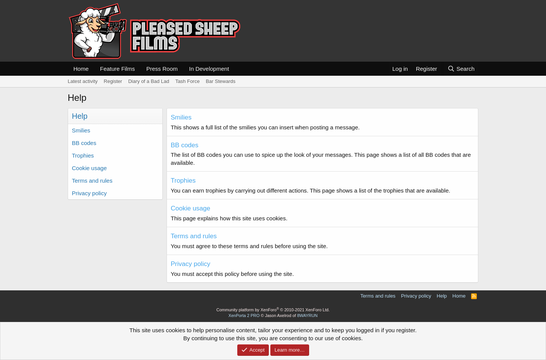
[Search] (461, 69)
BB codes (84, 143)
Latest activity (83, 81)
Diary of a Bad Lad (148, 81)
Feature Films (117, 68)
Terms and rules (92, 180)
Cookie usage (89, 168)
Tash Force (187, 81)
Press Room (162, 68)
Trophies (83, 155)
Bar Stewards (220, 81)
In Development (209, 68)
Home (81, 68)
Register (113, 81)
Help (442, 296)
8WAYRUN (307, 315)
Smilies (81, 130)
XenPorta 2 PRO (244, 315)
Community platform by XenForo (273, 309)
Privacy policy (89, 193)
